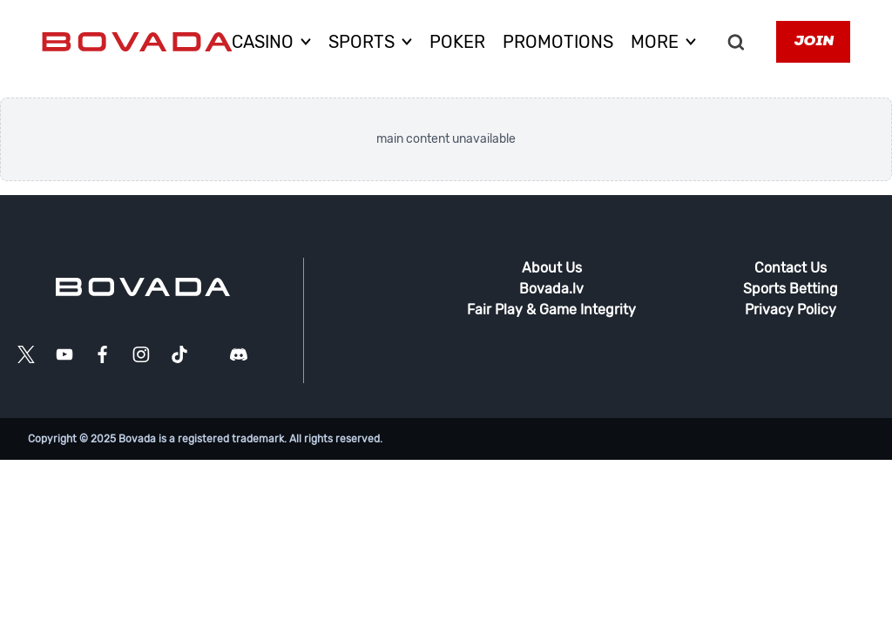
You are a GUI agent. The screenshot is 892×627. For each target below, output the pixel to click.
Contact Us (790, 268)
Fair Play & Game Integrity (551, 309)
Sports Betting (790, 288)
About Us (552, 268)
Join (813, 42)
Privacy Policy (790, 309)
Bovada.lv (551, 288)
